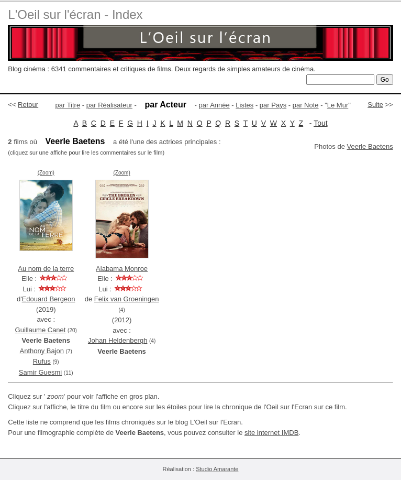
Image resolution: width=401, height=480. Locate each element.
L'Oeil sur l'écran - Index (75, 14)
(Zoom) (46, 173)
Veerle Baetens (370, 146)
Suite (375, 104)
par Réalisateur (109, 105)
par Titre (68, 105)
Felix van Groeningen (126, 299)
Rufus (42, 361)
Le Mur (337, 105)
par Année (213, 105)
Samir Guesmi (40, 372)
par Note (306, 105)
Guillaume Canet (40, 330)
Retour (28, 104)
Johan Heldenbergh (117, 340)
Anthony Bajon (42, 351)
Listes (244, 105)
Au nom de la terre (46, 268)
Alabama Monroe (122, 268)
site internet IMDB (271, 433)
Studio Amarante (217, 469)
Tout (320, 123)
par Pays (273, 105)
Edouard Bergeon (48, 299)
